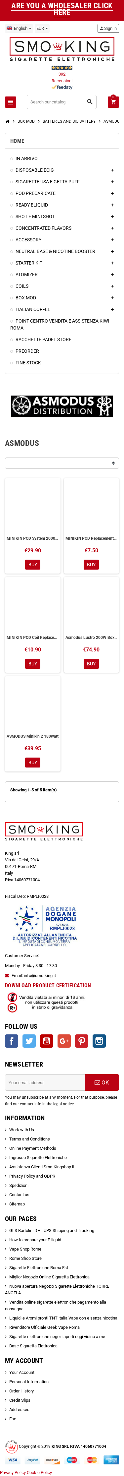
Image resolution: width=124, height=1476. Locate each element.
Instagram (99, 1041)
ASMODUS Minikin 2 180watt (33, 736)
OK (102, 1082)
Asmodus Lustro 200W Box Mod (91, 637)
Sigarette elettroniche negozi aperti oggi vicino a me (57, 1336)
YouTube (46, 1041)
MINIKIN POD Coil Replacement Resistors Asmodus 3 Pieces (33, 637)
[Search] (62, 102)
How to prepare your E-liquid (35, 1239)
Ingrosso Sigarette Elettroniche (38, 1157)
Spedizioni (18, 1185)
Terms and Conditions (29, 1139)
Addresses (19, 1409)
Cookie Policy (39, 1472)
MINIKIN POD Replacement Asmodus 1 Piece (91, 538)
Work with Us (21, 1129)
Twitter (29, 1041)
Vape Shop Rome (25, 1249)
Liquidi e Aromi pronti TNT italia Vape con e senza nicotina (63, 1318)
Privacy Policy (13, 1472)
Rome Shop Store (25, 1258)
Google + (64, 1041)
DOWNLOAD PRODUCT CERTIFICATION (48, 985)
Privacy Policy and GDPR (32, 1176)
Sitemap (17, 1203)
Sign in (108, 28)
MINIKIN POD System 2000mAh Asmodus (33, 538)
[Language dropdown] (19, 28)
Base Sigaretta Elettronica (33, 1345)
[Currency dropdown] (42, 28)
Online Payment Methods (32, 1148)
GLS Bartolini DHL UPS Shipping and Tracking (51, 1230)
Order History (21, 1390)
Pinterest (81, 1041)
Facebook (11, 1041)
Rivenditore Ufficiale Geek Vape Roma (44, 1327)
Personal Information (29, 1381)
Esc (12, 1418)
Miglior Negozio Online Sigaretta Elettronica (49, 1276)
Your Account (21, 1372)
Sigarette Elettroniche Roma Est (38, 1267)
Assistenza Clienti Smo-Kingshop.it (41, 1166)
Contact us (19, 1194)
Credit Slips (19, 1400)
